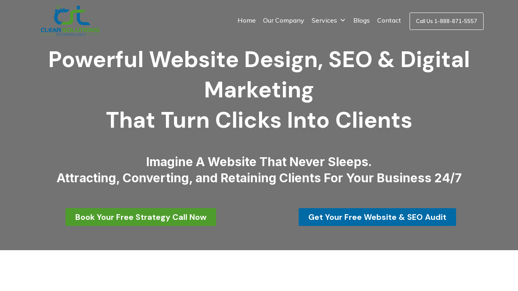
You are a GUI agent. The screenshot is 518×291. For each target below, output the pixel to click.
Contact (389, 20)
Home (247, 20)
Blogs (361, 20)
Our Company (283, 20)
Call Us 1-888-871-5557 (446, 21)
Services (329, 20)
